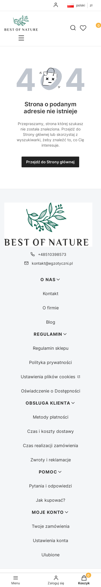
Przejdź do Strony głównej (50, 162)
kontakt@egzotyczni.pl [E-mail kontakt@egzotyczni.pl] (52, 263)
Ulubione (50, 554)
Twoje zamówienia (50, 526)
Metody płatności (50, 417)
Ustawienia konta (50, 540)
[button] (21, 38)
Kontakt (50, 293)
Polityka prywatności (50, 362)
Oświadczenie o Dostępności (50, 391)
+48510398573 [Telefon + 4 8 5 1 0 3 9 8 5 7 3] (52, 254)
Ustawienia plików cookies (48, 376)
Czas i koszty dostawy (50, 431)
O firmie (51, 307)
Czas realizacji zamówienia (50, 445)
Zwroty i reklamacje (50, 459)
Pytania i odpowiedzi (50, 486)
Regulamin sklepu (50, 348)
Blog (50, 322)
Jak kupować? (50, 500)
